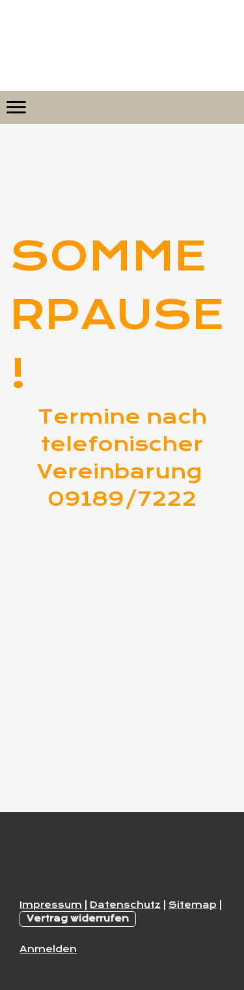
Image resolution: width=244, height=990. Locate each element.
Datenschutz (125, 904)
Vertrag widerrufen (78, 918)
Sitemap (193, 904)
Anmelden (48, 949)
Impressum (51, 904)
